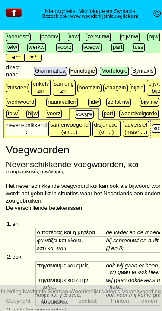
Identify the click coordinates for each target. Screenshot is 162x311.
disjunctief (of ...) (106, 128)
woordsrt (18, 36)
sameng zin (64, 87)
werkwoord (21, 101)
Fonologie (82, 70)
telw (12, 47)
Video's (111, 291)
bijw (153, 36)
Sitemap (58, 291)
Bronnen (52, 301)
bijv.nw (129, 36)
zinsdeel (17, 87)
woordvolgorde (139, 113)
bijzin (137, 87)
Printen (120, 301)
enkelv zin (41, 87)
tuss (138, 47)
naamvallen (62, 101)
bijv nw (149, 101)
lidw (74, 36)
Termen (147, 301)
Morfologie (114, 70)
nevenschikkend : (26, 129)
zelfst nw (119, 101)
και (157, 128)
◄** (15, 57)
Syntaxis (142, 70)
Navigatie (34, 291)
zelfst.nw (98, 36)
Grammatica (50, 70)
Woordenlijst (85, 291)
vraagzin (115, 87)
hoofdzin (89, 87)
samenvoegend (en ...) (69, 128)
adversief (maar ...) (135, 128)
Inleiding (10, 291)
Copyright (18, 301)
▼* (33, 57)
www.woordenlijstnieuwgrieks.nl (104, 16)
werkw (36, 47)
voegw (91, 47)
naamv (49, 36)
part (117, 47)
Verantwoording (141, 291)
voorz (64, 47)
